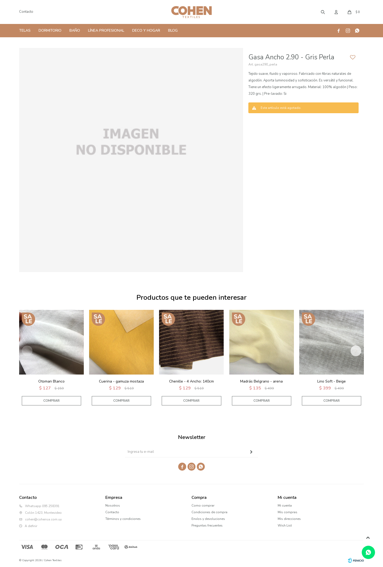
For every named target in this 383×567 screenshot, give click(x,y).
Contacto (26, 11)
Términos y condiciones (123, 519)
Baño (74, 30)
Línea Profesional (106, 30)
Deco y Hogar (146, 30)
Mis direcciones (289, 519)
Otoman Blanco (51, 381)
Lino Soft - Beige (331, 381)
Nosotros (112, 505)
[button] (356, 351)
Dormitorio (50, 30)
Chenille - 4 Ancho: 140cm (191, 381)
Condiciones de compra (209, 512)
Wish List (285, 525)
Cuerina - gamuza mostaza (121, 381)
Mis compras (287, 512)
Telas (25, 30)
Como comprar (203, 505)
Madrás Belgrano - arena (261, 381)
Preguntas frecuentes (207, 525)
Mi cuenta (285, 505)
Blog (173, 30)
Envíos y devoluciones (208, 519)
